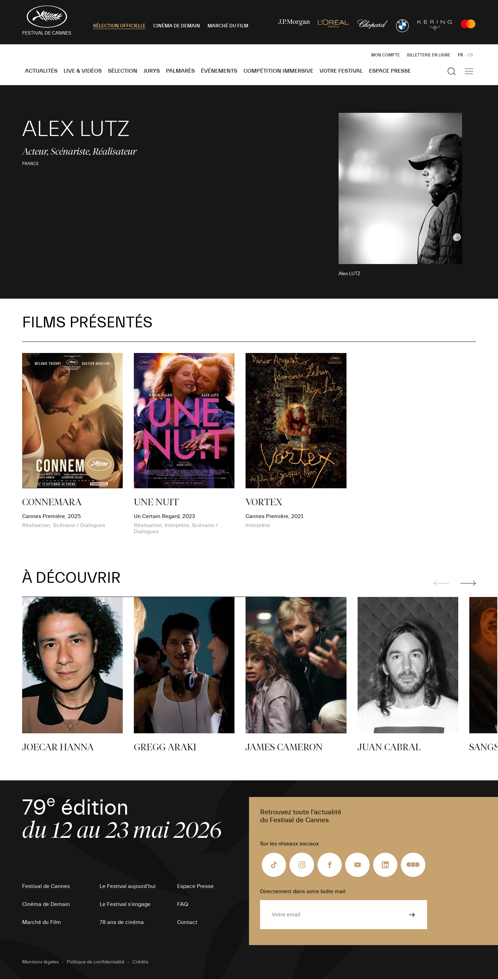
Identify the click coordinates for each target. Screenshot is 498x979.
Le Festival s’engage (125, 904)
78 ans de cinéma (122, 922)
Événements (219, 71)
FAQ (182, 904)
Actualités (41, 71)
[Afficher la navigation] (469, 71)
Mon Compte (385, 55)
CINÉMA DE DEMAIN (176, 26)
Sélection (122, 71)
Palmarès (180, 71)
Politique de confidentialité (95, 962)
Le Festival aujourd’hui (128, 886)
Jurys (152, 71)
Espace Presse (390, 71)
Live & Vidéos (83, 71)
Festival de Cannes (46, 886)
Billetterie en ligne (428, 55)
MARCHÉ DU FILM (228, 26)
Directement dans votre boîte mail (302, 891)
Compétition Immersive (278, 71)
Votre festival (341, 71)
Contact (187, 922)
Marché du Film (41, 922)
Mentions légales (40, 962)
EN (470, 55)
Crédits (140, 962)
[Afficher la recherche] (451, 71)
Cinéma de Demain (46, 904)
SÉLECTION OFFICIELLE (119, 26)
